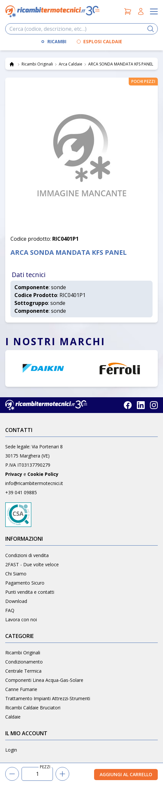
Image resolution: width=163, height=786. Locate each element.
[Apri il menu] (154, 11)
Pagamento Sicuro (24, 583)
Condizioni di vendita (27, 555)
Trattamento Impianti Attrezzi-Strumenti (47, 698)
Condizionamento (24, 662)
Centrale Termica (23, 671)
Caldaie (13, 717)
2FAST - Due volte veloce (32, 564)
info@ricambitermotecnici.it (34, 483)
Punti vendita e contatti (29, 592)
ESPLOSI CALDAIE (102, 41)
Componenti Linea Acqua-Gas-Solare (44, 680)
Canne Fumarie (21, 689)
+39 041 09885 (21, 492)
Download (16, 601)
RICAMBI (56, 41)
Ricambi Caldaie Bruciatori (32, 707)
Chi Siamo (15, 574)
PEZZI (45, 767)
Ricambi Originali (22, 652)
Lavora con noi (21, 619)
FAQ (9, 610)
